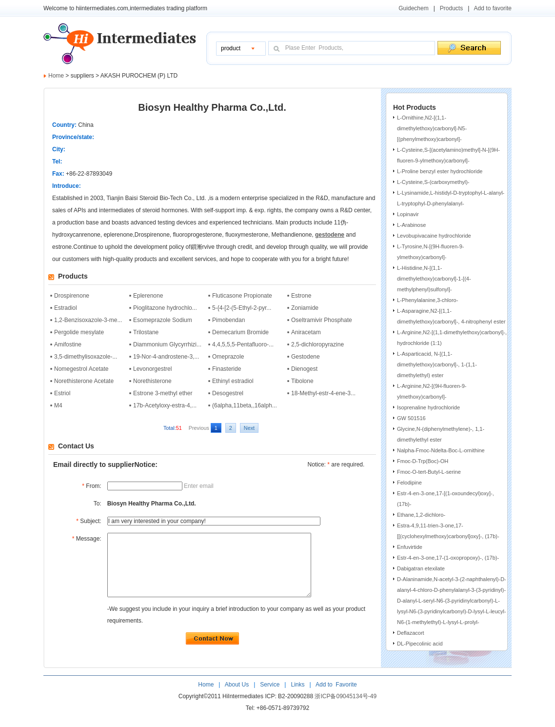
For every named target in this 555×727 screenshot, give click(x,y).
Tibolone (302, 381)
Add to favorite (493, 8)
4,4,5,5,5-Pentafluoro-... (243, 344)
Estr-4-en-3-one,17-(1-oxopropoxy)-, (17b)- (448, 558)
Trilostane (146, 332)
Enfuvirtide (409, 547)
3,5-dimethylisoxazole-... (85, 356)
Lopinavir (408, 214)
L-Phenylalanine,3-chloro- (427, 300)
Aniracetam (306, 332)
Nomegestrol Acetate (81, 368)
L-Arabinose (411, 225)
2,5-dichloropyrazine (317, 344)
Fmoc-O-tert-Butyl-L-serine (429, 472)
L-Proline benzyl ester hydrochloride (439, 171)
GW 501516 (411, 418)
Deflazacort (410, 633)
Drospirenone (71, 295)
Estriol (62, 393)
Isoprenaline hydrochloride (428, 407)
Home (56, 75)
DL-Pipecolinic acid (420, 643)
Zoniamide (304, 307)
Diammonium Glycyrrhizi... (167, 344)
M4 (58, 405)
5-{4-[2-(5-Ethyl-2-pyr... (241, 307)
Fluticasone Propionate (242, 295)
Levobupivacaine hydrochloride (434, 236)
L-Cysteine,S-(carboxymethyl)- (433, 182)
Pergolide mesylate (79, 332)
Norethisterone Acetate (84, 381)
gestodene (329, 234)
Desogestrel (227, 393)
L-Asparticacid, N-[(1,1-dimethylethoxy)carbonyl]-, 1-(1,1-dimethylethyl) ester (437, 364)
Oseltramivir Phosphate (321, 320)
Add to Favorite (335, 697)
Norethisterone (152, 381)
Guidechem (413, 8)
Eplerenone (148, 295)
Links (296, 697)
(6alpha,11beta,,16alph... (244, 405)
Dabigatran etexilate (421, 568)
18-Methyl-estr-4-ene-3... (323, 393)
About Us (238, 697)
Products (451, 8)
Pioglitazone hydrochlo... (165, 307)
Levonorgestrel (152, 368)
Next (249, 428)
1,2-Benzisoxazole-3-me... (88, 320)
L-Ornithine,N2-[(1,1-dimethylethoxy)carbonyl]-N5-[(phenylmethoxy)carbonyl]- (432, 128)
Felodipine (409, 482)
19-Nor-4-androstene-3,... (166, 356)
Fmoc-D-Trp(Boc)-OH (422, 461)
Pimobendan (228, 320)
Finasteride (226, 368)
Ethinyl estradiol (233, 381)
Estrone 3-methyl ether (162, 393)
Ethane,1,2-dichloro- (421, 515)
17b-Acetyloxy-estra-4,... (165, 405)
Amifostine (67, 344)
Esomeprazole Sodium (162, 320)
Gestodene (305, 356)
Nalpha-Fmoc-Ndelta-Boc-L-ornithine (441, 450)
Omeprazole (228, 356)
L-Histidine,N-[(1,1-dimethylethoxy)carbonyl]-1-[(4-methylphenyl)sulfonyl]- (434, 278)
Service (269, 697)
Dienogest (304, 368)
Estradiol (65, 307)
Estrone (301, 295)
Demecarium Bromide (240, 332)
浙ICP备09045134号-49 (346, 709)
